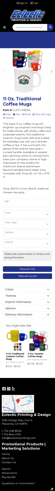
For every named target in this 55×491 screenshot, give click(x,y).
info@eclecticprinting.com (19, 437)
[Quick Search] (29, 27)
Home (6, 454)
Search (6, 468)
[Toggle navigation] (4, 27)
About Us (8, 458)
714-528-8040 (13, 430)
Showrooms (9, 472)
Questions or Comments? (18, 483)
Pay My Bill (8, 477)
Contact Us (9, 462)
